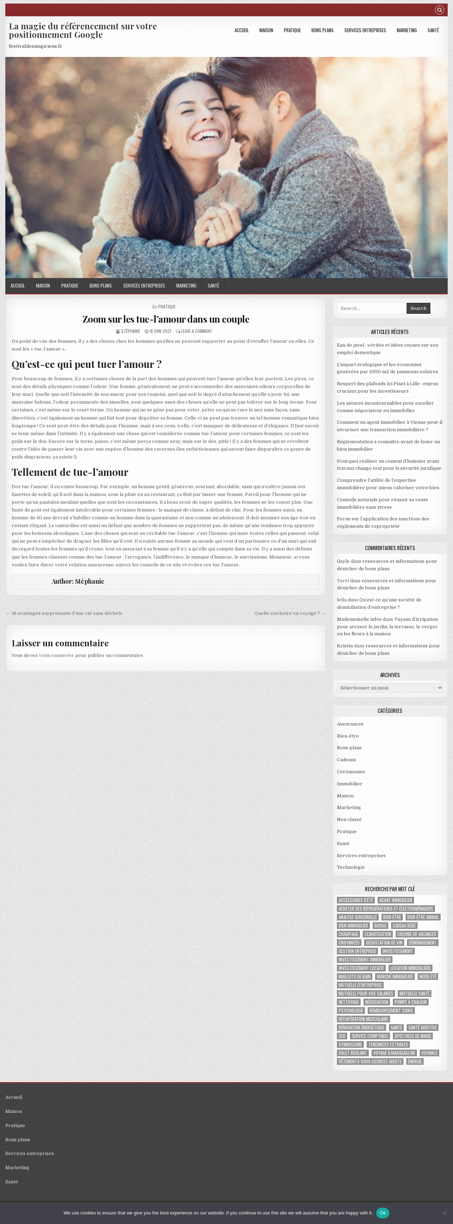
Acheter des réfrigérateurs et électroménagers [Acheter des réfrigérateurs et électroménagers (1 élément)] (386, 908)
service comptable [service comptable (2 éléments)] (370, 1036)
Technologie (351, 867)
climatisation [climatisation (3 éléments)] (378, 934)
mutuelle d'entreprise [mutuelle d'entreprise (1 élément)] (360, 985)
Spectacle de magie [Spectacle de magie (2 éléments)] (413, 1036)
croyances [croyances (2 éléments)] (349, 942)
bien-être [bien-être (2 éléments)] (392, 917)
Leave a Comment (196, 331)
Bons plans (322, 30)
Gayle (343, 561)
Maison (266, 30)
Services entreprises (365, 30)
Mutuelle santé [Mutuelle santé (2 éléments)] (415, 993)
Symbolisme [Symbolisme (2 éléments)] (350, 1044)
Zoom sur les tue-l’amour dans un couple (166, 319)
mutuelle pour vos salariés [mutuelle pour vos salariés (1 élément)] (366, 993)
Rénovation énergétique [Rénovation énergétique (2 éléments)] (361, 1027)
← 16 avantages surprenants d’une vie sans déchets (64, 613)
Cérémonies (351, 771)
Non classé (349, 819)
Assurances (350, 724)
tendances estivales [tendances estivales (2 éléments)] (388, 1044)
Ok (383, 1213)
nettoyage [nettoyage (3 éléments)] (349, 1002)
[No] (444, 1213)
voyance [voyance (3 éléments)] (429, 1053)
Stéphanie (130, 331)
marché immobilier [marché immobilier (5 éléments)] (395, 976)
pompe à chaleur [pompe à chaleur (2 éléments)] (411, 1002)
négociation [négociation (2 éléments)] (376, 1002)
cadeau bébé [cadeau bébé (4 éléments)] (404, 925)
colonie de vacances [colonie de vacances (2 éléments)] (416, 934)
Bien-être (348, 736)
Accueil (242, 30)
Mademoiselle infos (359, 619)
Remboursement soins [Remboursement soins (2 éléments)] (391, 1010)
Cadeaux (346, 759)
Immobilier (349, 783)
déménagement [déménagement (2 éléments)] (423, 942)
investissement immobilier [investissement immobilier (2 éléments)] (365, 959)
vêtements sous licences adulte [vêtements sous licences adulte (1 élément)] (370, 1061)
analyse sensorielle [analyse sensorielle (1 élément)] (358, 917)
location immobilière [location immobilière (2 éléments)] (410, 968)
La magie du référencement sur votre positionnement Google (83, 30)
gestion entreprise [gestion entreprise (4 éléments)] (357, 951)
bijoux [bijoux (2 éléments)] (380, 925)
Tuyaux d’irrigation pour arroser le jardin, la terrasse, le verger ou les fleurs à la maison (387, 627)
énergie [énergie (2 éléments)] (415, 1061)
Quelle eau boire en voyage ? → (290, 613)
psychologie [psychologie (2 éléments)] (351, 1010)
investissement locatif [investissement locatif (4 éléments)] (361, 968)
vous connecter (56, 655)
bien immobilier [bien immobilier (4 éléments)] (353, 925)
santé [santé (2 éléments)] (396, 1027)
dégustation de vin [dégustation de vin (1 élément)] (384, 942)
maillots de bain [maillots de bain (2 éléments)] (355, 976)
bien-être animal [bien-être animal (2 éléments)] (423, 917)
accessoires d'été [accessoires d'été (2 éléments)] (356, 900)
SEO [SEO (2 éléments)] (342, 1036)
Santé (433, 30)
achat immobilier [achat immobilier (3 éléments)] (395, 900)
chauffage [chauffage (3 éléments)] (348, 934)
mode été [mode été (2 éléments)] (427, 976)
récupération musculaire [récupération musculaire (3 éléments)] (363, 1019)
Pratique (292, 30)
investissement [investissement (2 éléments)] (398, 951)
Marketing (407, 30)
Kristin (345, 645)
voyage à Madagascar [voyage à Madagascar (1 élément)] (394, 1053)
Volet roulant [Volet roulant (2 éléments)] (353, 1053)
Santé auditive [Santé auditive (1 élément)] (422, 1027)
